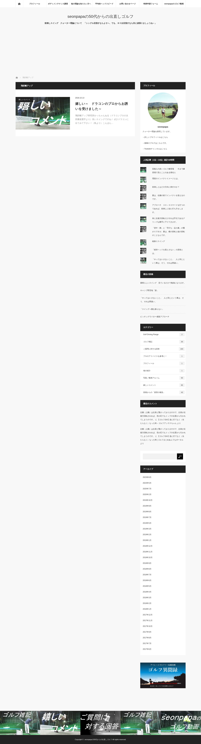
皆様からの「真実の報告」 (164, 392)
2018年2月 (147, 603)
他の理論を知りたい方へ (81, 4)
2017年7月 (147, 643)
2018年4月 (147, 592)
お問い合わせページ (127, 4)
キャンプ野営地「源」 (149, 290)
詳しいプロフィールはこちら (156, 137)
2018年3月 (147, 598)
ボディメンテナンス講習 (58, 4)
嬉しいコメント (24, 99)
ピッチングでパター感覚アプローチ (154, 317)
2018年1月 (147, 609)
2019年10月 (147, 500)
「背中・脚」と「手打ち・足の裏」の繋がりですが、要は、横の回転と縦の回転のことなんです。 (168, 231)
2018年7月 (147, 575)
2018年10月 (147, 557)
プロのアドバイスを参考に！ (164, 356)
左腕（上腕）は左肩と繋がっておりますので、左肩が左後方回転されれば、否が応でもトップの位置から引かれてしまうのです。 (163, 416)
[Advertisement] (100, 53)
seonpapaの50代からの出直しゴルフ (100, 16)
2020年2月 (147, 494)
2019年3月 (147, 529)
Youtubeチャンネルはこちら (155, 149)
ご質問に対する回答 (164, 349)
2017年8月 (147, 638)
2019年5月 (147, 523)
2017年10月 (147, 626)
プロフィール (34, 4)
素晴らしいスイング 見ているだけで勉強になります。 (163, 283)
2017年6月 (147, 649)
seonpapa (162, 126)
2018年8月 (147, 569)
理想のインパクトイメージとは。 (165, 178)
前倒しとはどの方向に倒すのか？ (165, 187)
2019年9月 (147, 506)
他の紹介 (164, 370)
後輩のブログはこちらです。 (156, 143)
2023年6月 (147, 477)
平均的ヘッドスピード (104, 4)
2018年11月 (147, 552)
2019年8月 (147, 512)
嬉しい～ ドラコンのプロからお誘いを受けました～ (101, 106)
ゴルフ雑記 (164, 342)
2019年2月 (147, 534)
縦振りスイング (158, 241)
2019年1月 (147, 540)
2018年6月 (147, 580)
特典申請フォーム (150, 4)
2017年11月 (147, 620)
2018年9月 (147, 563)
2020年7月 (147, 489)
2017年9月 (147, 632)
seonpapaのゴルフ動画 (174, 4)
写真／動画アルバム (164, 378)
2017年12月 (147, 615)
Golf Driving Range (164, 334)
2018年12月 (147, 546)
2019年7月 (147, 517)
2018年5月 (147, 586)
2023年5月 (147, 483)
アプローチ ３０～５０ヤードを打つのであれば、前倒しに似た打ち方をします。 (168, 208)
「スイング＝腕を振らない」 (152, 309)
